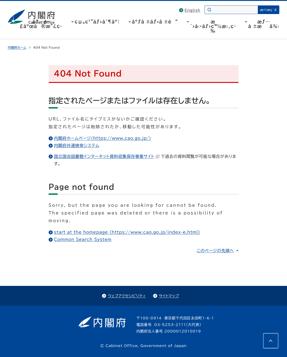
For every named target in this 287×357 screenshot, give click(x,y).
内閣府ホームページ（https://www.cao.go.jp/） (102, 138)
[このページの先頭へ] (270, 340)
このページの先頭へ (215, 250)
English (192, 10)
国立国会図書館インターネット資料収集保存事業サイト (106, 156)
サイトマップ (169, 296)
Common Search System (83, 239)
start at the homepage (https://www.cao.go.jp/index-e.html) (127, 232)
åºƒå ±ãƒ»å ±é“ (155, 21)
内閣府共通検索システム (77, 145)
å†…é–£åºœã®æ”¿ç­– (40, 23)
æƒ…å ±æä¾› (263, 23)
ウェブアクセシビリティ (127, 296)
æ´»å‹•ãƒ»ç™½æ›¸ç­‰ (213, 26)
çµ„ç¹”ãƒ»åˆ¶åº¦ (97, 21)
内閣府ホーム (17, 47)
